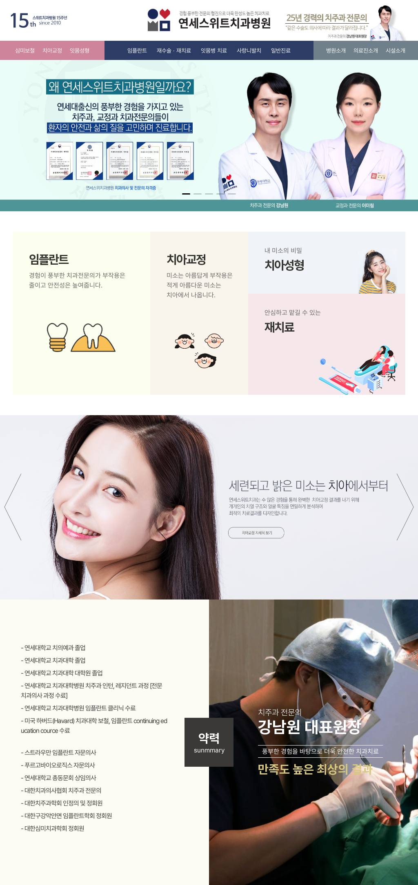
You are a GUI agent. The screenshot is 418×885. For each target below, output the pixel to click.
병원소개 (336, 50)
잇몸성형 (79, 50)
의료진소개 (366, 50)
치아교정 (52, 50)
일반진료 (281, 50)
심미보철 (25, 50)
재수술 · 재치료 (174, 50)
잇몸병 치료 (214, 50)
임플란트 (137, 50)
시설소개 (395, 50)
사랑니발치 (249, 50)
